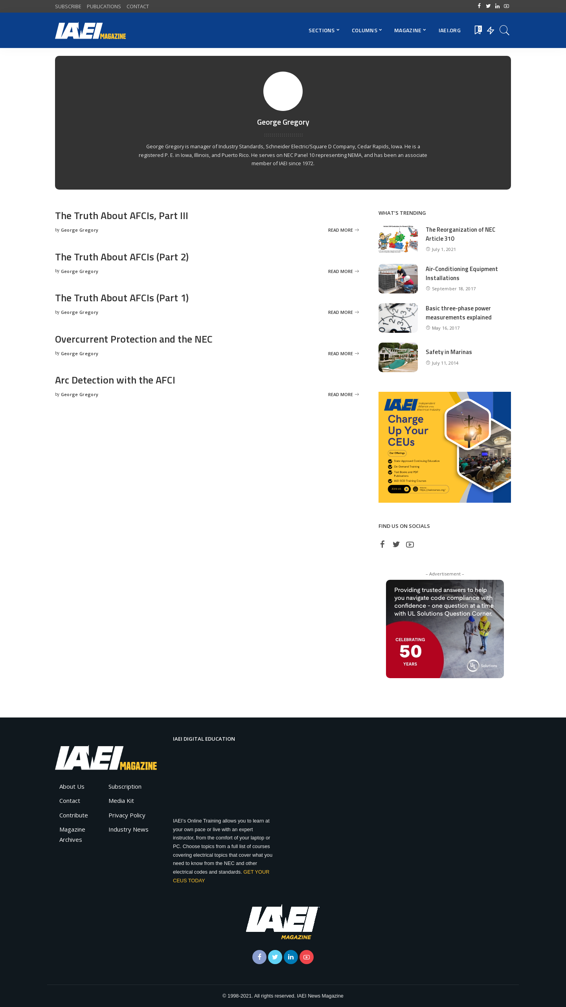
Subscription (125, 786)
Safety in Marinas (449, 351)
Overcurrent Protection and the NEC (134, 339)
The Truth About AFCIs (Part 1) (122, 297)
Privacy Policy (126, 815)
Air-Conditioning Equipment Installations (462, 273)
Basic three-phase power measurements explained (459, 313)
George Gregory (80, 230)
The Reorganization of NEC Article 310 (461, 234)
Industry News (128, 829)
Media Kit (121, 800)
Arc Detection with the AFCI (116, 379)
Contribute (73, 815)
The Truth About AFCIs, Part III (122, 215)
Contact (69, 800)
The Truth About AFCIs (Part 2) (122, 256)
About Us (72, 786)
